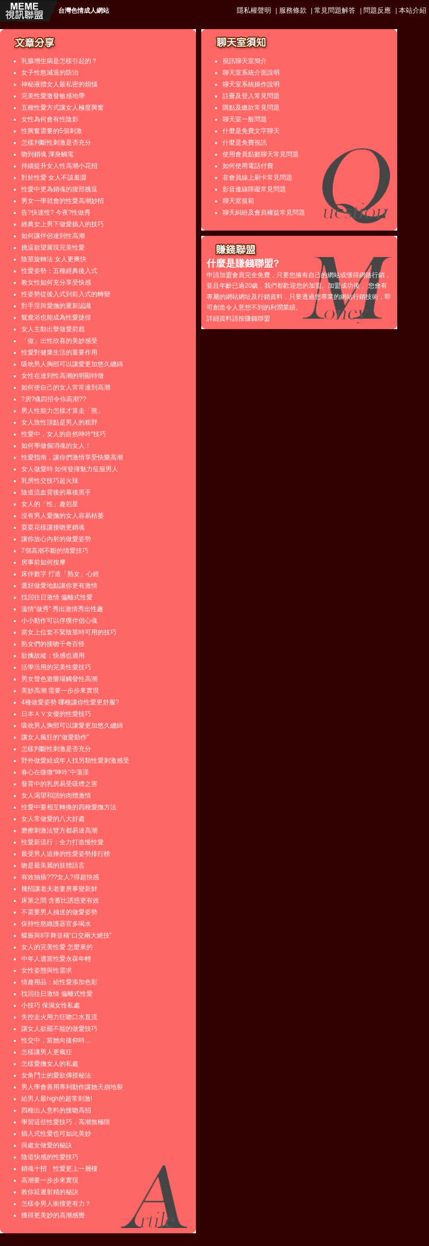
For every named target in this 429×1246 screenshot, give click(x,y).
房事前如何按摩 (43, 562)
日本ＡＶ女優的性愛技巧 (56, 714)
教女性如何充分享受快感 (56, 282)
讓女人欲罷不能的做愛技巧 (59, 1028)
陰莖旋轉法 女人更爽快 (53, 259)
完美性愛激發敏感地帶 (53, 96)
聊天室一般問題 (244, 119)
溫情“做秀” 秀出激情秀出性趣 (62, 609)
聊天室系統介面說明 (251, 72)
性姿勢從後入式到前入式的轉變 (65, 294)
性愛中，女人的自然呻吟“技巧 (63, 434)
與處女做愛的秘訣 (46, 1145)
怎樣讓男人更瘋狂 (46, 1052)
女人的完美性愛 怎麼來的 (57, 947)
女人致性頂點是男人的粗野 (59, 422)
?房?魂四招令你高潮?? (53, 399)
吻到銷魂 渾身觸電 (47, 154)
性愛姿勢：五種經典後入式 (59, 271)
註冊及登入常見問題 (251, 96)
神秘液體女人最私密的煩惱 (59, 84)
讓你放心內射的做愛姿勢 (56, 539)
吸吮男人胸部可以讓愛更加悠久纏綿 (72, 364)
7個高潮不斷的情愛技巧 (54, 550)
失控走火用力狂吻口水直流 (59, 1017)
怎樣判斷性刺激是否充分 (56, 142)
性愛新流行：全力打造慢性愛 (62, 842)
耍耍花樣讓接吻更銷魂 (53, 527)
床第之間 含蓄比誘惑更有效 (60, 900)
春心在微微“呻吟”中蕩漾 (55, 772)
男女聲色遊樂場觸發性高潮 (59, 679)
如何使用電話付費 (247, 166)
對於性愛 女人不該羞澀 (53, 177)
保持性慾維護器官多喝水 (56, 923)
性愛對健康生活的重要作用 (59, 352)
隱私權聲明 (254, 10)
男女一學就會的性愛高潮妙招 (62, 201)
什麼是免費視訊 (244, 142)
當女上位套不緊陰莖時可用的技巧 (69, 632)
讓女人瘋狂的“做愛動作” (55, 737)
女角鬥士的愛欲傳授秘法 (56, 1075)
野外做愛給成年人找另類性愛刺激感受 (75, 760)
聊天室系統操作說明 (251, 84)
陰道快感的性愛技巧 (49, 1157)
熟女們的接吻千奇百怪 (53, 644)
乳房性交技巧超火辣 (49, 480)
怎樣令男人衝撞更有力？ (56, 1203)
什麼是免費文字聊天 (251, 131)
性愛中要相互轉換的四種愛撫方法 (69, 807)
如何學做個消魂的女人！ (56, 445)
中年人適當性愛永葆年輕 (56, 958)
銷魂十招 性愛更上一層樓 (59, 1168)
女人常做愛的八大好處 (53, 819)
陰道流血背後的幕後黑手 (56, 492)
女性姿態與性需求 (46, 970)
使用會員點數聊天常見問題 (260, 154)
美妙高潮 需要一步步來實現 (60, 690)
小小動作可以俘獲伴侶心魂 (59, 620)
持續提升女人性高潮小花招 (59, 166)
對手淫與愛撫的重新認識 (56, 306)
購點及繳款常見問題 (251, 107)
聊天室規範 (238, 201)
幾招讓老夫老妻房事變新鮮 (59, 888)
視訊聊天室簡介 (244, 61)
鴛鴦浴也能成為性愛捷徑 (56, 317)
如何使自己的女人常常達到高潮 (65, 387)
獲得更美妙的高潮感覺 (53, 1215)
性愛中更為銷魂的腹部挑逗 (59, 189)
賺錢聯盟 (257, 318)
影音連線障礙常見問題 (254, 189)
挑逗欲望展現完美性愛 (53, 247)
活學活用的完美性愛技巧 (56, 667)
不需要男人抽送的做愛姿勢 (59, 912)
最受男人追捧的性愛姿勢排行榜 (65, 854)
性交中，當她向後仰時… (56, 1040)
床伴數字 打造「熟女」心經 (60, 574)
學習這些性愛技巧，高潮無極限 (65, 1122)
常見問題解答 (334, 10)
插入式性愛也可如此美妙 (56, 1133)
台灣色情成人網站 (83, 10)
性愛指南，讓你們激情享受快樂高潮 (72, 457)
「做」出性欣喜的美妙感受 (59, 340)
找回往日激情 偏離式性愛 (57, 597)
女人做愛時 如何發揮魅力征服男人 (69, 469)
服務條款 (293, 10)
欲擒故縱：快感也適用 (53, 655)
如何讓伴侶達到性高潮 (53, 236)
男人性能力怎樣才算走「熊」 (62, 410)
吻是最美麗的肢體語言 (53, 865)
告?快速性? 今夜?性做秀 (56, 212)
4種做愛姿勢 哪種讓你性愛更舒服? (70, 702)
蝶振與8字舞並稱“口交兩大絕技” (66, 935)
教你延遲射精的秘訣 (49, 1192)
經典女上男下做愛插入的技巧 (62, 224)
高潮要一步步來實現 (49, 1180)
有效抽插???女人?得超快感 (60, 877)
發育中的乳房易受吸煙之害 (59, 784)
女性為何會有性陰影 (49, 119)
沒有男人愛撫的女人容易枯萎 (62, 515)
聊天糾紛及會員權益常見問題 (263, 212)
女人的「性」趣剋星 (49, 504)
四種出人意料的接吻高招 (56, 1110)
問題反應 (377, 10)
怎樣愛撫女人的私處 (49, 1063)
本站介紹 (412, 10)
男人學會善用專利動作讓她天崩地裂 (72, 1087)
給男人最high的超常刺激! (56, 1098)
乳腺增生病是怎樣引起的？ (59, 61)
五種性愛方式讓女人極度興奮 (62, 107)
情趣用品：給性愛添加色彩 (59, 982)
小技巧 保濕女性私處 (50, 1005)
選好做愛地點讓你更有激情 (59, 585)
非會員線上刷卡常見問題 (257, 177)
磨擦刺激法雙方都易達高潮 (59, 830)
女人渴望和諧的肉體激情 (56, 795)
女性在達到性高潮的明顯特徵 (62, 375)
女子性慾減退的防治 (49, 72)
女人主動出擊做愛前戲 (53, 329)
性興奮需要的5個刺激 (51, 131)
